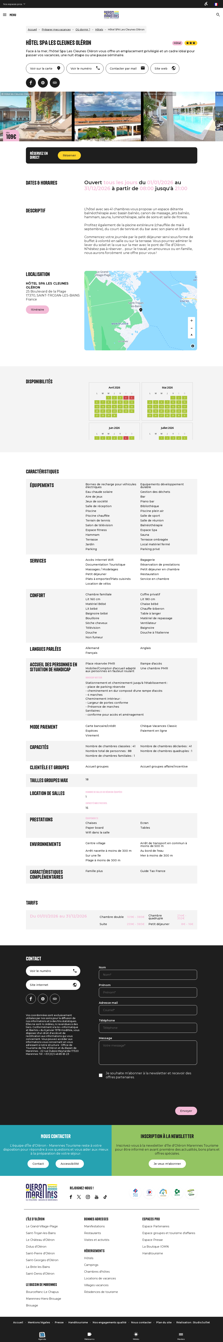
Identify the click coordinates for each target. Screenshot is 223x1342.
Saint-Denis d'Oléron (40, 1273)
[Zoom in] (191, 320)
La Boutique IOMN (155, 1246)
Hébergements (94, 1251)
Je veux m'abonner (167, 1164)
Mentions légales (39, 1322)
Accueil (32, 29)
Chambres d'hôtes (97, 1271)
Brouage (32, 1305)
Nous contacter (141, 1322)
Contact (38, 1164)
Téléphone (107, 1020)
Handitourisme (152, 1253)
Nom (102, 967)
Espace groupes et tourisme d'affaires (168, 1233)
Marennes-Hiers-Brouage (43, 1298)
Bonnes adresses (96, 1219)
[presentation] (129, 1093)
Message (105, 1038)
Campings (91, 1265)
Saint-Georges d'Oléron (42, 1260)
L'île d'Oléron (35, 1219)
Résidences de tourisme (101, 1292)
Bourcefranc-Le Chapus (42, 1292)
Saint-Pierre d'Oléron (40, 1253)
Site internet (39, 985)
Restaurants (92, 1233)
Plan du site (164, 1322)
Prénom (105, 985)
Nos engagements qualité (109, 1322)
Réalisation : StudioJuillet (193, 1322)
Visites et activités (96, 1239)
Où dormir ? (83, 29)
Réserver (69, 155)
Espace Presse (152, 1239)
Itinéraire (37, 309)
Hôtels (99, 29)
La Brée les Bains (38, 1266)
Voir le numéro (40, 971)
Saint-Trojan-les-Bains (41, 1233)
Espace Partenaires (155, 1226)
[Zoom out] (191, 327)
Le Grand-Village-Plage (42, 1226)
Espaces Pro (151, 1219)
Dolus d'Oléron (36, 1246)
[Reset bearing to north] (191, 334)
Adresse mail (108, 1003)
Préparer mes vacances (56, 29)
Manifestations (94, 1226)
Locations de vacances (100, 1278)
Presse (59, 1322)
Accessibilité (70, 1164)
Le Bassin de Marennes (41, 1285)
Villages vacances (96, 1285)
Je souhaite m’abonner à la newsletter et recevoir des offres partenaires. (148, 1075)
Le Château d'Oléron (40, 1239)
